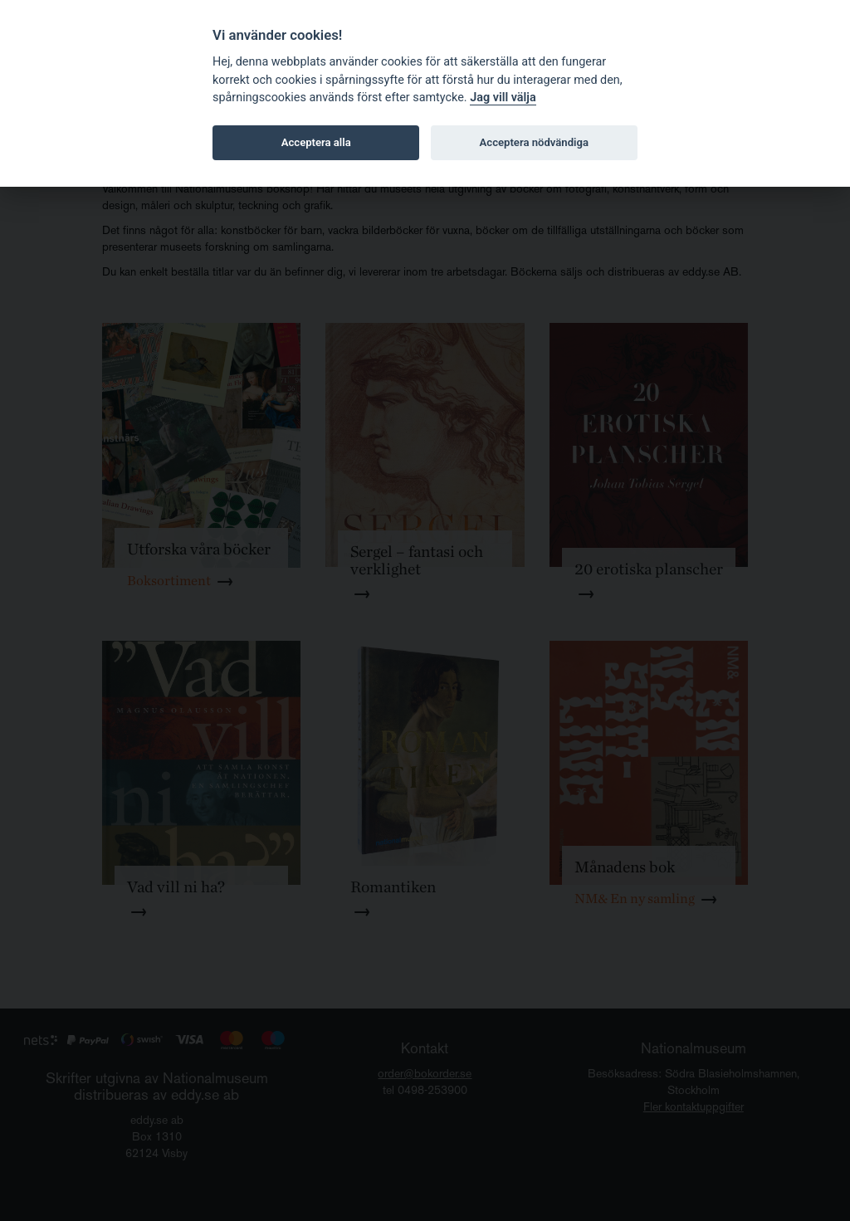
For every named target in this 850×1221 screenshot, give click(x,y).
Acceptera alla (316, 142)
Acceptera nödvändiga (534, 142)
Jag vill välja (503, 97)
